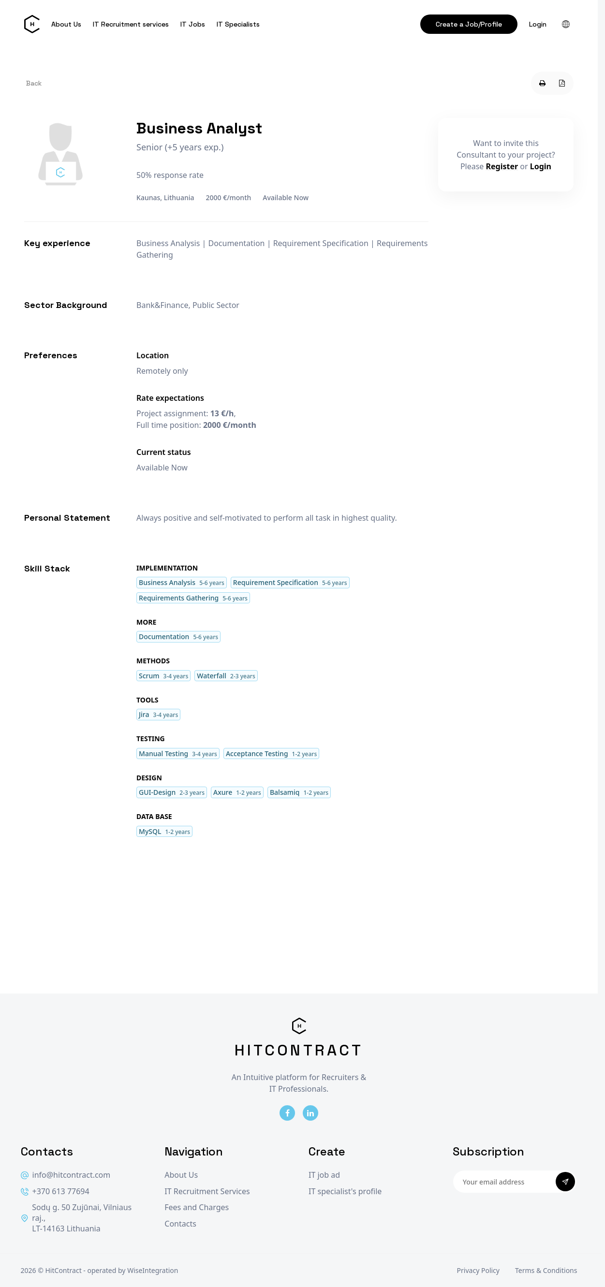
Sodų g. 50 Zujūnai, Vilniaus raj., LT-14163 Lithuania (76, 1217)
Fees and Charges (196, 1207)
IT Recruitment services (131, 24)
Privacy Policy (478, 1270)
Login (537, 24)
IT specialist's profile (345, 1191)
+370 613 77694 (55, 1191)
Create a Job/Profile (469, 24)
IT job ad (324, 1175)
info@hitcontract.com (66, 1175)
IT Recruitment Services (207, 1191)
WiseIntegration (152, 1270)
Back (34, 83)
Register (502, 166)
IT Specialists (238, 24)
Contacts (180, 1224)
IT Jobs (192, 24)
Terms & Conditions (546, 1270)
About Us (66, 24)
